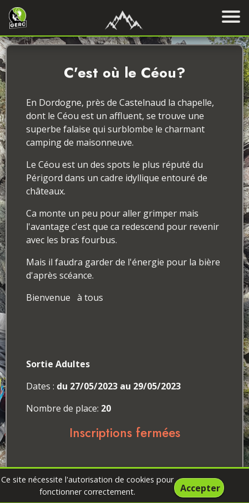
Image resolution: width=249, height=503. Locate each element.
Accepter (200, 488)
